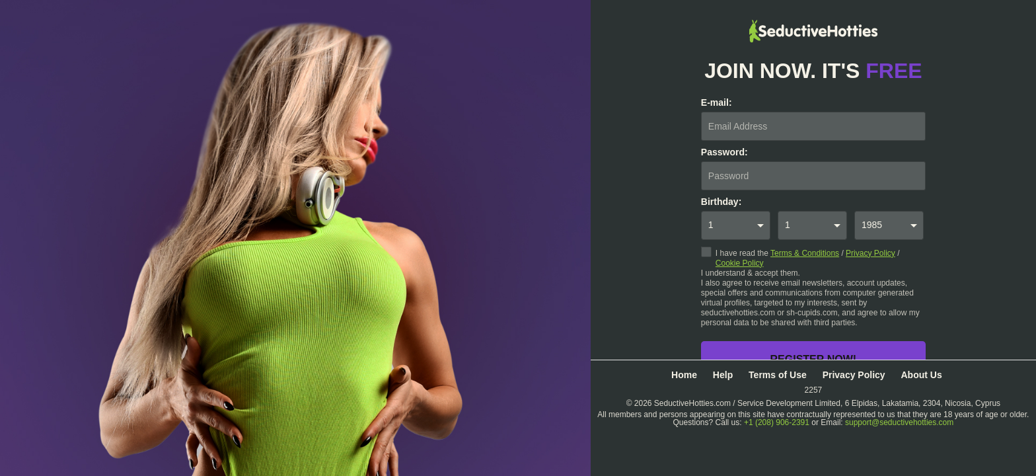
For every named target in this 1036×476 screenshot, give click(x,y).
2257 (814, 389)
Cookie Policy (740, 263)
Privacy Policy (870, 253)
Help (723, 375)
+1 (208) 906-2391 (776, 422)
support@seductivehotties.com (899, 422)
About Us (921, 375)
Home (684, 375)
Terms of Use (778, 375)
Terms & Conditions (804, 253)
